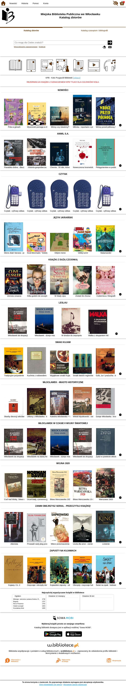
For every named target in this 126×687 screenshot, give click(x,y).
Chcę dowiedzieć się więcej (50, 685)
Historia (24, 3)
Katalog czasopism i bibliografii (94, 30)
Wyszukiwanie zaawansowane (26, 47)
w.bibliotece (67, 651)
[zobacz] (76, 78)
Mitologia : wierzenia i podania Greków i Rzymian (28, 599)
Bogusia (15, 601)
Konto (45, 3)
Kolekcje (42, 47)
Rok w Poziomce (18, 603)
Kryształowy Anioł (18, 608)
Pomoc (36, 3)
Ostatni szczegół (18, 606)
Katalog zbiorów (31, 30)
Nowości (13, 3)
